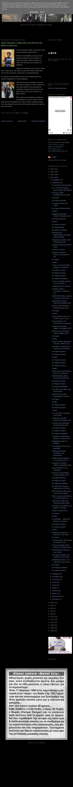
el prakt (53, 157)
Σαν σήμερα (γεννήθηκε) (59, 230)
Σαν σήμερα (55, 198)
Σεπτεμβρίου (56, 576)
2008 (52, 631)
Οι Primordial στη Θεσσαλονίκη (61, 185)
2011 (52, 622)
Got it (42, 12)
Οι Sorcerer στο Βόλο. (58, 249)
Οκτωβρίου (55, 574)
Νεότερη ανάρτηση (7, 121)
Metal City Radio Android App (57, 88)
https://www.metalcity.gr (55, 146)
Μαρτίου (55, 593)
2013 (52, 617)
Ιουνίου (54, 585)
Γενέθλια (54, 211)
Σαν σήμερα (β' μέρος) (59, 219)
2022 (52, 602)
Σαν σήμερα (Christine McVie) (61, 208)
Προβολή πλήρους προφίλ (57, 160)
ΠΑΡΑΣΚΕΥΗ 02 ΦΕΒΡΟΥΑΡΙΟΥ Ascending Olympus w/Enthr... (61, 235)
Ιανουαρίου (55, 599)
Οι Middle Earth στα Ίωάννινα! (61, 286)
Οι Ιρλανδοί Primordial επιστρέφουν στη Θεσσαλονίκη (58, 453)
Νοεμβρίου (55, 182)
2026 (52, 169)
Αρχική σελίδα (22, 121)
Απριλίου (55, 590)
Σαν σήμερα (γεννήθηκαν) (60, 278)
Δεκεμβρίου (56, 180)
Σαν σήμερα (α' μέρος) (59, 224)
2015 (52, 611)
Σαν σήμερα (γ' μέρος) (58, 270)
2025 (52, 172)
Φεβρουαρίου (56, 596)
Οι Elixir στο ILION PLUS (59, 510)
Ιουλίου (54, 582)
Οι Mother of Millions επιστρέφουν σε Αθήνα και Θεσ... (61, 291)
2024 (52, 174)
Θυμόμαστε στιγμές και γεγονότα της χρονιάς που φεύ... (60, 254)
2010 (52, 625)
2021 (52, 605)
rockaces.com (55, 149)
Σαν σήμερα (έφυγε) (58, 227)
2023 (52, 177)
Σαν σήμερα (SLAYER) (59, 200)
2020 (52, 608)
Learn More (33, 12)
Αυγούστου (55, 579)
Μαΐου (54, 588)
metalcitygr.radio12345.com (59, 151)
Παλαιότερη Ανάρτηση (38, 121)
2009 (52, 628)
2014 (52, 614)
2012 (52, 619)
